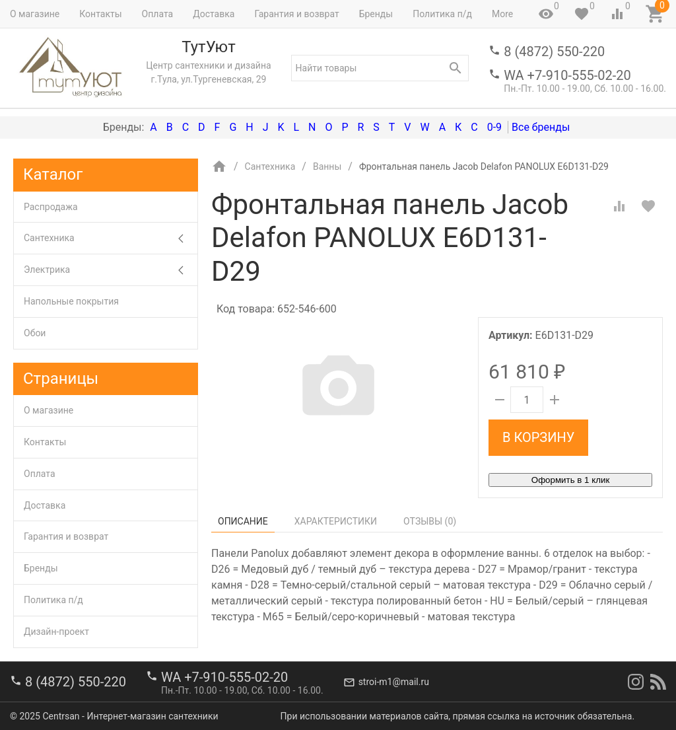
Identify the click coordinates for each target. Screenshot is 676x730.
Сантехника (110, 238)
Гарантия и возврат (296, 14)
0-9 (494, 127)
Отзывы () (429, 521)
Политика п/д (442, 14)
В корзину (538, 437)
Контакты (100, 14)
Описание (243, 521)
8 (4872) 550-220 (554, 51)
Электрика (110, 269)
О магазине (34, 14)
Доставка (213, 14)
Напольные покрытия (71, 301)
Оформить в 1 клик (570, 480)
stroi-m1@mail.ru (393, 681)
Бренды (376, 14)
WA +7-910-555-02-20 (567, 75)
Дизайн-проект (56, 631)
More (502, 14)
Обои (35, 333)
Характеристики (335, 521)
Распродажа (51, 206)
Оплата (158, 14)
